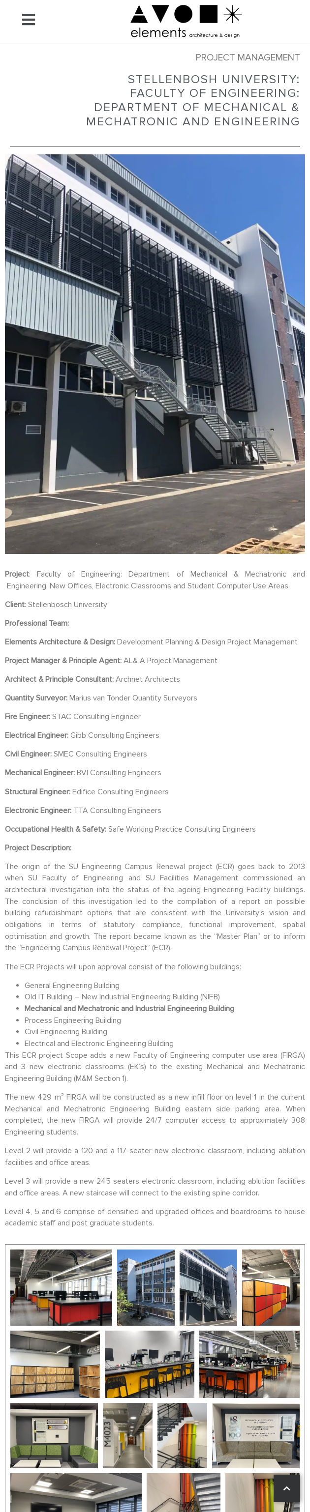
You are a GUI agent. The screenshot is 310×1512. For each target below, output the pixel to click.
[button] (28, 21)
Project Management (248, 57)
